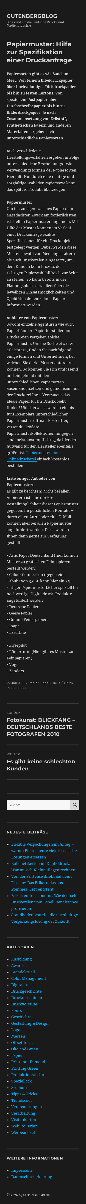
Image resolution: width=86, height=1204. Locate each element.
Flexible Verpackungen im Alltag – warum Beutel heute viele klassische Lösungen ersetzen (44, 850)
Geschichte (21, 1017)
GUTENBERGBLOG (32, 16)
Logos (16, 1029)
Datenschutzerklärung (31, 1176)
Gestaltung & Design (30, 1023)
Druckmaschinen (26, 997)
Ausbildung (21, 959)
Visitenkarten (23, 1119)
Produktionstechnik (29, 1074)
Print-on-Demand (28, 1062)
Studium (19, 1087)
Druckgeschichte (26, 991)
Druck (68, 683)
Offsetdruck (22, 1042)
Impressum (21, 1170)
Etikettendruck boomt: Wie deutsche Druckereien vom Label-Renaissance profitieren (44, 902)
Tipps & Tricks (50, 683)
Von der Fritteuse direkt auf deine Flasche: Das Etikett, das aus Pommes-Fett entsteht (41, 882)
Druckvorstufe (24, 1004)
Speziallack (21, 1081)
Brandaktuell (23, 972)
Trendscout (21, 1100)
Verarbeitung (23, 1113)
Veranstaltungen (26, 1106)
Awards (18, 965)
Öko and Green (24, 1049)
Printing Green (24, 1068)
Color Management (28, 978)
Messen (18, 1036)
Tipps (22, 687)
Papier (34, 683)
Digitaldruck (22, 985)
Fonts (16, 1010)
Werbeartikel (23, 1132)
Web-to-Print (24, 1126)
